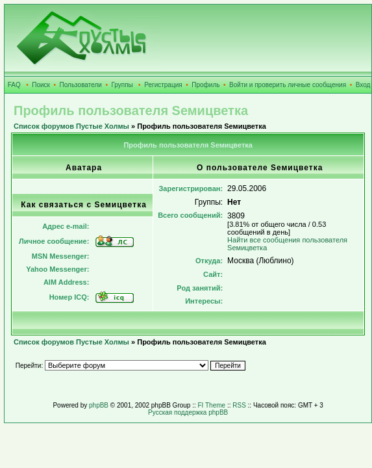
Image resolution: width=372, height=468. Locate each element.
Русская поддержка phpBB (188, 412)
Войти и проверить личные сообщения (287, 84)
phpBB (98, 405)
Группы (121, 84)
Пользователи (81, 84)
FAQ (14, 84)
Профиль (205, 84)
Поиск (41, 84)
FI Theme (212, 405)
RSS (239, 405)
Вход (363, 84)
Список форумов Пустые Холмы (71, 126)
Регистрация (163, 84)
